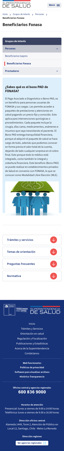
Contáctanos (32, 353)
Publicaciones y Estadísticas (32, 343)
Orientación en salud (32, 334)
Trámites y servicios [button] (32, 239)
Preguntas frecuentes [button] (32, 264)
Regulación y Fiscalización (32, 338)
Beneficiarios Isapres (16, 56)
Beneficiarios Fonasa (19, 63)
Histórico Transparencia (32, 377)
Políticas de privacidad (32, 367)
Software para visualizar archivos (32, 372)
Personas (39, 14)
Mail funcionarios (32, 363)
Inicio (5, 14)
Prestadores (32, 71)
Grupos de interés (21, 14)
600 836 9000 (32, 392)
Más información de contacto (32, 396)
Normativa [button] (32, 276)
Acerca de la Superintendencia (32, 348)
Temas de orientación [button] (32, 251)
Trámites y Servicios (32, 329)
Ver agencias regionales (32, 443)
